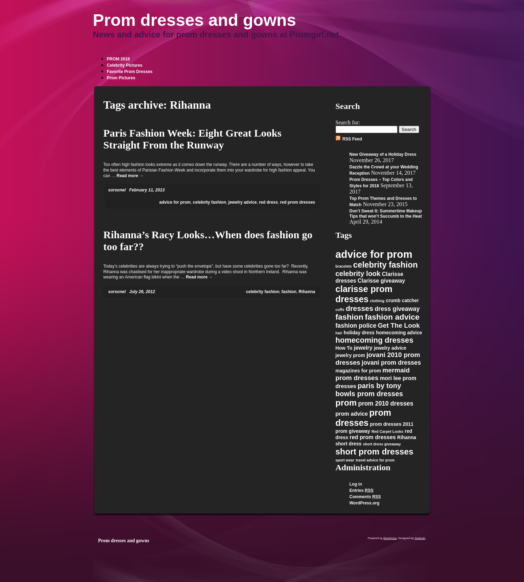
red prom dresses (297, 202)
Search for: (348, 122)
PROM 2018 (118, 59)
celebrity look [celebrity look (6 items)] (358, 273)
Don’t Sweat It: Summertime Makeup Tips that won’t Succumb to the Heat (386, 214)
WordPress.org (365, 503)
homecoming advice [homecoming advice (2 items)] (399, 332)
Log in (356, 484)
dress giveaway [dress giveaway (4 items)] (397, 308)
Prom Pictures (121, 77)
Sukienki (420, 538)
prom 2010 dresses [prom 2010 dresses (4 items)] (386, 403)
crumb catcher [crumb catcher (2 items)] (402, 300)
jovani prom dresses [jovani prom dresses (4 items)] (391, 362)
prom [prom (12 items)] (346, 402)
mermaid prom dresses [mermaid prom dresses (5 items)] (373, 373)
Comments (365, 496)
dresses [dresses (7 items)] (359, 308)
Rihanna (307, 291)
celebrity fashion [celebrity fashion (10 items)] (385, 264)
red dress (268, 202)
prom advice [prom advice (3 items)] (352, 414)
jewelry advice (242, 202)
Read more (130, 175)
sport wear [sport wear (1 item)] (345, 460)
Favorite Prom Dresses (130, 71)
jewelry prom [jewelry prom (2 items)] (350, 355)
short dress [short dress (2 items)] (349, 443)
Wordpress (390, 538)
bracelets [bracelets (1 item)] (344, 266)
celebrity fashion (209, 202)
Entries (362, 490)
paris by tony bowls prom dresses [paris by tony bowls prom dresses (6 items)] (369, 390)
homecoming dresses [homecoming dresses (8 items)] (375, 340)
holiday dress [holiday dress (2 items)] (359, 332)
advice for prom (175, 202)
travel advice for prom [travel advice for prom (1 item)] (375, 460)
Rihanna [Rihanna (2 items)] (406, 437)
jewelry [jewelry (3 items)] (363, 348)
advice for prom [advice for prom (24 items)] (374, 254)
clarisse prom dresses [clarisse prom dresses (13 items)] (364, 294)
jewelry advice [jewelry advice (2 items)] (390, 348)
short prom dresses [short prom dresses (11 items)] (375, 451)
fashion (288, 291)
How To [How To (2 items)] (344, 348)
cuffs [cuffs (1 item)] (340, 309)
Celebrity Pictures (125, 65)
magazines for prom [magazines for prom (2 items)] (358, 370)
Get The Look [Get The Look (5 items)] (399, 325)
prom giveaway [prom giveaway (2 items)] (353, 431)
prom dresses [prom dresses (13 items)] (364, 418)
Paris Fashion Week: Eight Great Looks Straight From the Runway (192, 139)
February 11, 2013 (147, 190)
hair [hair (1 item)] (339, 333)
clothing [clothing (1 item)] (377, 301)
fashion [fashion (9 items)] (350, 317)
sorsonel (117, 190)
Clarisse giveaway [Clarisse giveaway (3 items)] (381, 281)
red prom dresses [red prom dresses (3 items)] (373, 437)
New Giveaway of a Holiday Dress (383, 154)
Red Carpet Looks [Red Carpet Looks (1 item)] (387, 431)
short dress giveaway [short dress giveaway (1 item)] (382, 444)
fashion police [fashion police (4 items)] (356, 325)
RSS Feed (352, 139)
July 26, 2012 (142, 291)
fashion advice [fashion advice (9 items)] (392, 317)
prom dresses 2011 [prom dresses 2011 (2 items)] (391, 424)
